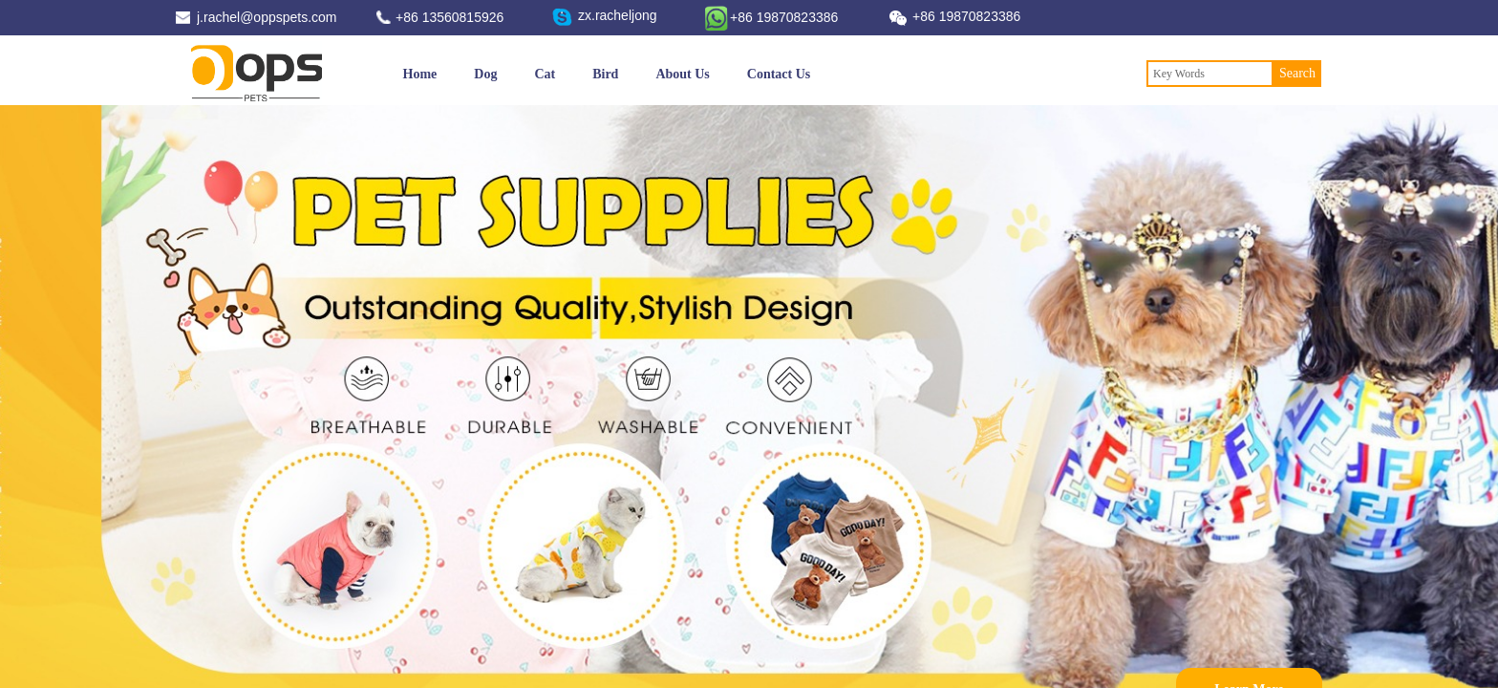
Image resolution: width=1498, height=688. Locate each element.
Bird (605, 74)
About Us (682, 74)
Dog (485, 74)
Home (420, 74)
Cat (544, 74)
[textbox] (1209, 73)
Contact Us (779, 74)
